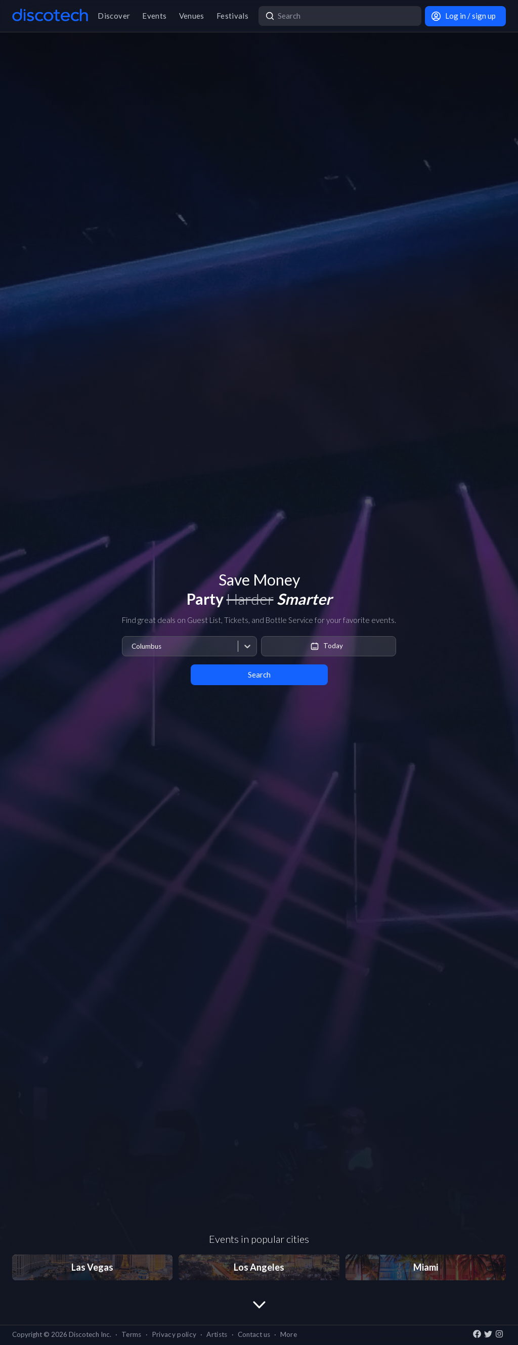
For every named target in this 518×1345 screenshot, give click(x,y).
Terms (131, 1334)
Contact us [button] (254, 1334)
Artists (216, 1334)
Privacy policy (174, 1334)
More (288, 1334)
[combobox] (131, 646)
